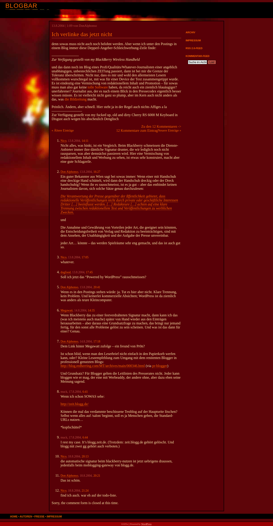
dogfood (66, 272)
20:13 (85, 456)
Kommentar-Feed (198, 56)
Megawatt (67, 310)
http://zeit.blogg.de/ (74, 404)
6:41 (85, 391)
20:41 (96, 287)
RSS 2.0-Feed (194, 48)
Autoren (26, 516)
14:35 (91, 310)
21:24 (85, 490)
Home (14, 516)
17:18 (96, 341)
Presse (39, 516)
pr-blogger (159, 366)
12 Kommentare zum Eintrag (137, 130)
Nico (63, 140)
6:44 (85, 437)
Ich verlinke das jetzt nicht (82, 34)
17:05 (85, 257)
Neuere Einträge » (169, 130)
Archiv (190, 32)
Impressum (193, 40)
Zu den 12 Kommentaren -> (161, 126)
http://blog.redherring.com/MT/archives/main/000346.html (103, 366)
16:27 (96, 171)
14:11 (85, 140)
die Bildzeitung (75, 99)
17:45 (89, 272)
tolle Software (98, 87)
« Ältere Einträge (63, 130)
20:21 (96, 475)
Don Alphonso (69, 171)
